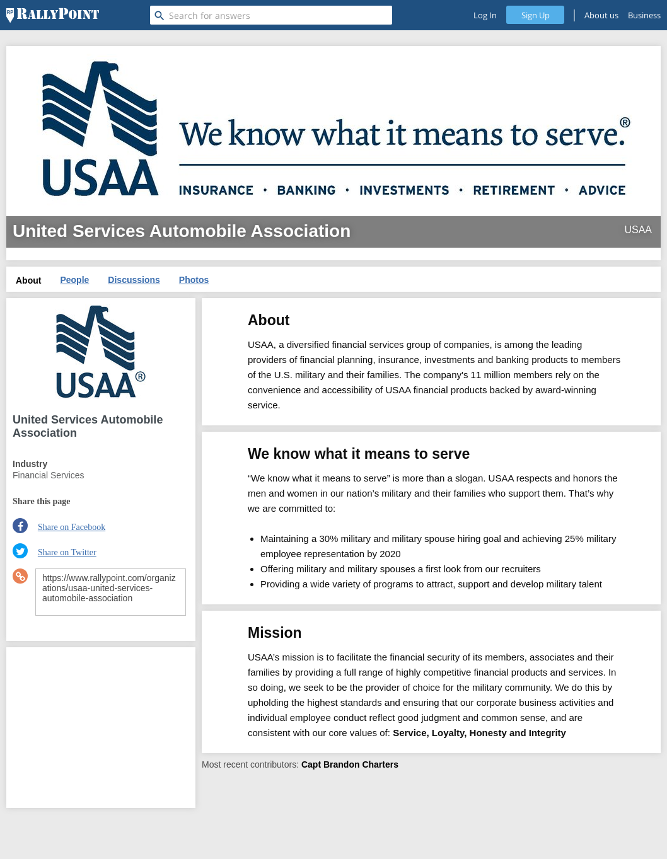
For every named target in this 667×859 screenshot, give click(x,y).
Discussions (134, 280)
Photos (194, 280)
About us (601, 15)
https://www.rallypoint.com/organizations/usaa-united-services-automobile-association (110, 592)
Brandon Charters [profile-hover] (360, 764)
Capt (311, 764)
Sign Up (535, 15)
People (74, 280)
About (28, 280)
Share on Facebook (71, 527)
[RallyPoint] (52, 15)
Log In (485, 15)
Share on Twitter (67, 552)
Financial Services (48, 475)
